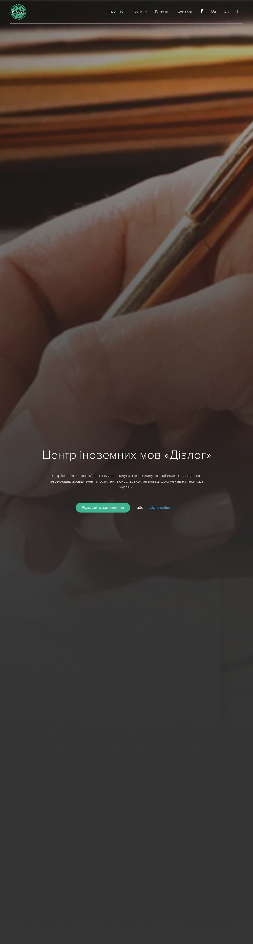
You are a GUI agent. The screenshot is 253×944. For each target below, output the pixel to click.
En (226, 11)
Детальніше (160, 507)
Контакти (184, 11)
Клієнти (161, 11)
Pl (238, 11)
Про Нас (115, 11)
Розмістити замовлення (103, 507)
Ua (213, 11)
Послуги (139, 11)
